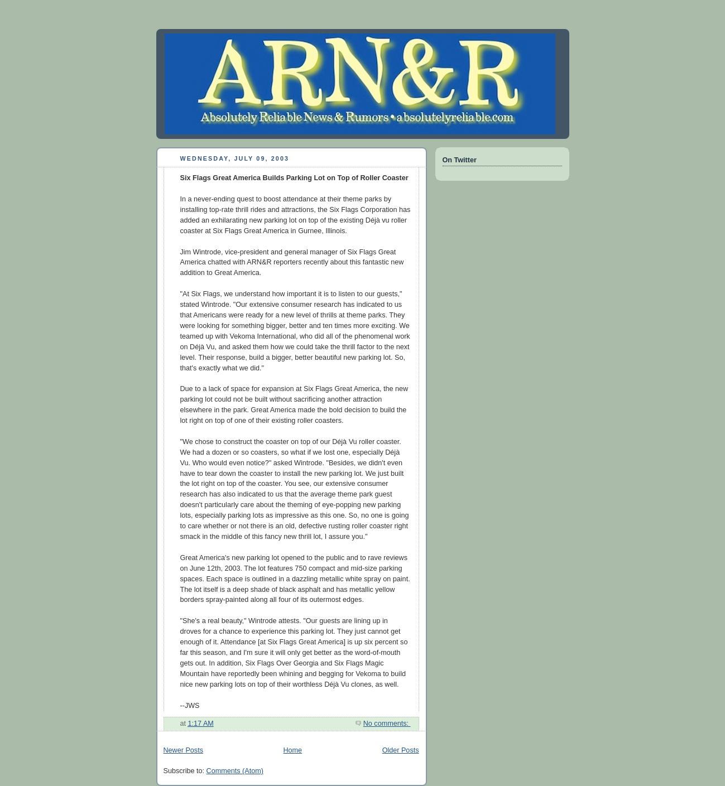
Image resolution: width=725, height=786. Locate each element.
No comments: (387, 723)
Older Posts (400, 750)
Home (292, 750)
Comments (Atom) (235, 771)
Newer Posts (183, 750)
